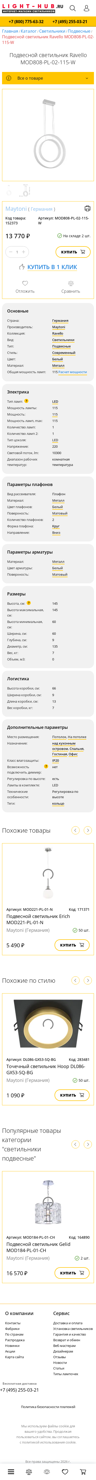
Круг (56, 526)
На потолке (77, 736)
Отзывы (59, 1357)
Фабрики (12, 1328)
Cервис (61, 1313)
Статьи (58, 1368)
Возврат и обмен (66, 1340)
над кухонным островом (64, 746)
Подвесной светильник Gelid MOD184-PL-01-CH (38, 1247)
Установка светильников (73, 1328)
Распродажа (15, 1340)
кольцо (58, 803)
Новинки (12, 1345)
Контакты (12, 1323)
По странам (14, 1334)
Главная (10, 31)
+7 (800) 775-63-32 (26, 21)
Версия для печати (87, 208)
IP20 (55, 760)
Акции (10, 1351)
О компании (19, 1313)
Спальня (76, 748)
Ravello (57, 333)
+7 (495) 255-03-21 (69, 21)
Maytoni (16, 208)
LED (55, 401)
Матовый (60, 513)
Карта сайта (14, 1357)
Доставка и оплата (67, 1323)
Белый (57, 359)
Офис (73, 754)
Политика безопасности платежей (48, 1406)
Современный (64, 352)
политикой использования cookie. (49, 1442)
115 (55, 414)
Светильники (52, 31)
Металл (58, 365)
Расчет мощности (72, 372)
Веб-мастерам (64, 1345)
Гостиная (59, 754)
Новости (60, 1362)
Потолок (59, 736)
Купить (73, 252)
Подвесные (79, 31)
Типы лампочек (65, 1374)
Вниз (56, 532)
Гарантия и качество (69, 1334)
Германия (41, 209)
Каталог (29, 31)
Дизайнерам (63, 1351)
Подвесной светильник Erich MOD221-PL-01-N (38, 919)
